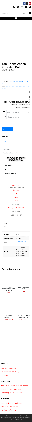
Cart (16, 193)
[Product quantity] (4, 125)
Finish (4, 116)
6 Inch (22, 244)
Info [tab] (6, 169)
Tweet (4, 141)
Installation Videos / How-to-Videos (14, 386)
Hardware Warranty (8, 410)
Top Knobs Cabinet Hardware (13, 86)
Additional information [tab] (10, 153)
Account (16, 201)
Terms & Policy (16, 185)
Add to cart (8, 129)
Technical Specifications (10, 407)
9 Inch (26, 244)
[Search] (24, 13)
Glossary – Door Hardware (11, 389)
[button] (16, 18)
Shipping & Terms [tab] (10, 173)
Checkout (16, 190)
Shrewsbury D (21, 81)
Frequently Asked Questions (12, 393)
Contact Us (5, 375)
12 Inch (18, 242)
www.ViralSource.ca (25, 417)
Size (3, 111)
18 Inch (23, 242)
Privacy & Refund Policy (10, 372)
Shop (16, 197)
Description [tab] (7, 149)
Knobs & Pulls (13, 81)
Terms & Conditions (8, 368)
